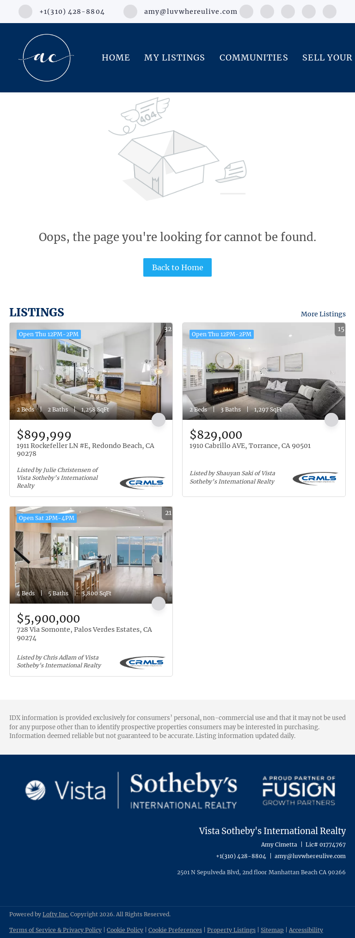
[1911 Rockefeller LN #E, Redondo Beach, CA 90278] (91, 371)
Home (116, 57)
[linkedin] (267, 10)
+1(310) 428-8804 (241, 856)
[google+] (330, 10)
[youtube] (309, 10)
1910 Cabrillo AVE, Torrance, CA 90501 (250, 446)
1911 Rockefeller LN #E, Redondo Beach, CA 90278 (85, 450)
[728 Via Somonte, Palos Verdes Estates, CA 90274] (91, 555)
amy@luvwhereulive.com (310, 856)
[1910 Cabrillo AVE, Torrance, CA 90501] (264, 371)
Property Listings (231, 929)
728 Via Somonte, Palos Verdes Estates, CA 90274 (84, 633)
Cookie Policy (125, 929)
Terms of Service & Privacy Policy (55, 929)
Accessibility (306, 929)
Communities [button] (254, 57)
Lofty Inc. (56, 914)
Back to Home (177, 267)
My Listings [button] (174, 57)
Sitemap (272, 929)
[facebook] (246, 10)
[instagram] (288, 10)
